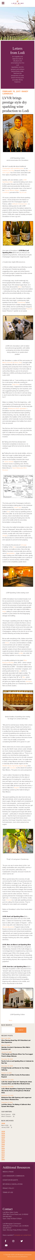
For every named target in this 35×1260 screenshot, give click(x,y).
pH (20, 671)
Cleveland (13, 768)
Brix (24, 677)
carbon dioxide (8, 462)
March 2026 (7, 1125)
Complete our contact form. (22, 1235)
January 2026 (7, 1127)
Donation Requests (10, 1180)
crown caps (17, 507)
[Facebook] (5, 1241)
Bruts (19, 287)
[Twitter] (21, 1241)
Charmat (8, 900)
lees (14, 547)
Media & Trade (8, 1172)
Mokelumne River (13, 408)
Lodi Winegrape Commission (17, 3)
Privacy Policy (8, 1188)
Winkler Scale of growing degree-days (14, 766)
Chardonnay (21, 302)
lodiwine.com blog (8, 171)
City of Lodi (22, 192)
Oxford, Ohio (18, 362)
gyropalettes (11, 553)
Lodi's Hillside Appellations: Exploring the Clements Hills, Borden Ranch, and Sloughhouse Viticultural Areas (16, 1090)
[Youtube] (6, 1245)
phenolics (29, 681)
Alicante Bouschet (8, 927)
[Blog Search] (8, 1030)
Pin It (10, 1020)
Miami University (7, 362)
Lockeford (5, 192)
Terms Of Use (8, 1192)
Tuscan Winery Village (12, 190)
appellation (23, 408)
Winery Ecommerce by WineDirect (17, 1256)
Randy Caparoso (8, 1114)
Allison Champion (8, 1116)
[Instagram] (13, 1241)
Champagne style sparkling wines (13, 168)
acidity (21, 653)
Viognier (16, 788)
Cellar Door (15, 384)
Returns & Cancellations (13, 1184)
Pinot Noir (29, 309)
